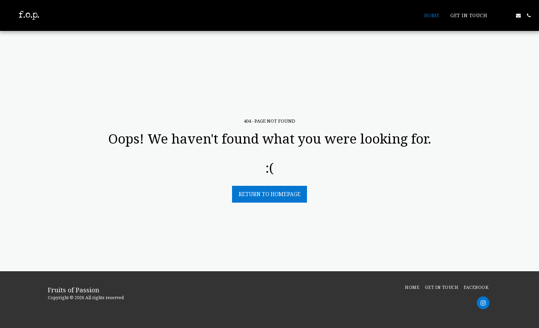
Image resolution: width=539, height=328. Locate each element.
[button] (498, 15)
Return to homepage (270, 194)
